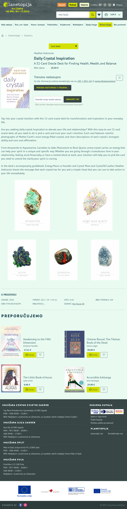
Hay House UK (78, 304)
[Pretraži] (92, 14)
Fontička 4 (7, 464)
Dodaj (30, 355)
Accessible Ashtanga (99, 377)
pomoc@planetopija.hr (105, 81)
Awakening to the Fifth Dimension (37, 340)
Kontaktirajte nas (115, 433)
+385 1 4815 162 (84, 81)
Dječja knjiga (91, 24)
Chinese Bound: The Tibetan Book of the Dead (103, 340)
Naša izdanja (6, 24)
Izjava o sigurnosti (99, 416)
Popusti (62, 5)
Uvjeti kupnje (96, 419)
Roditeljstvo (78, 24)
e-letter (96, 5)
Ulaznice (84, 5)
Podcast (73, 5)
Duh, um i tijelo (21, 24)
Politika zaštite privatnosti (102, 423)
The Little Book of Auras (37, 377)
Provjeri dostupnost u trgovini (52, 87)
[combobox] (72, 14)
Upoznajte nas (97, 433)
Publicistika (52, 24)
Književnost (65, 24)
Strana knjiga (105, 24)
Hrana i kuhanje (38, 24)
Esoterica (28, 35)
